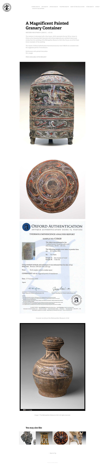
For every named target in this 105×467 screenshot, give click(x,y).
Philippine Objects (64, 6)
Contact (97, 6)
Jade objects (44, 6)
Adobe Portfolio (55, 462)
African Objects (54, 6)
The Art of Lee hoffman (38, 8)
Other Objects (90, 6)
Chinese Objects (35, 6)
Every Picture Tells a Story (78, 6)
